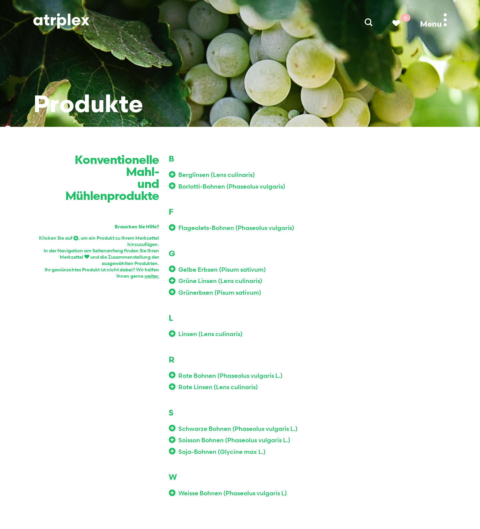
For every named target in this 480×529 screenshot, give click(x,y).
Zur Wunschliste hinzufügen (173, 174)
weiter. (151, 276)
